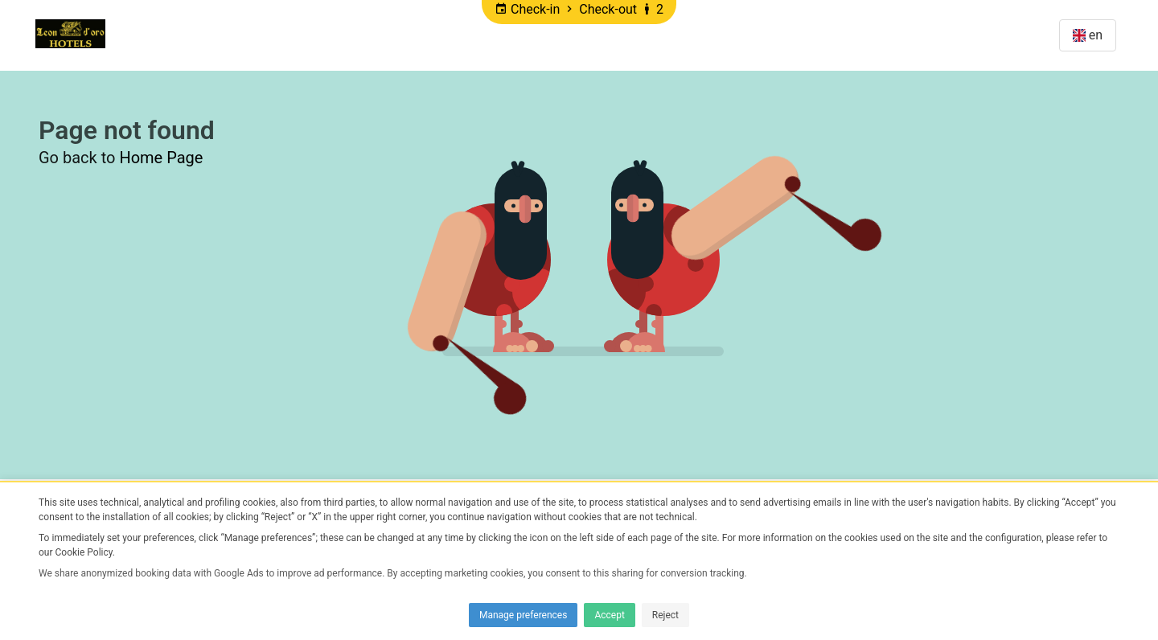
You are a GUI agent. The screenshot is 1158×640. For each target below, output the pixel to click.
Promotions (221, 35)
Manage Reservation (970, 35)
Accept (609, 615)
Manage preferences (523, 615)
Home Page (161, 157)
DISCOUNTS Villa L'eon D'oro (580, 35)
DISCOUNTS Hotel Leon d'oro (375, 35)
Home (143, 35)
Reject (665, 615)
